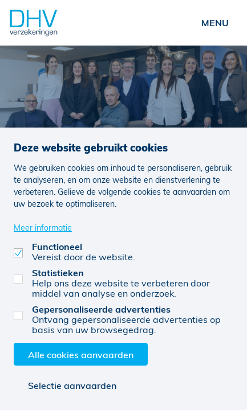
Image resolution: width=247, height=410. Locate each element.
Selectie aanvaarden (72, 385)
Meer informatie (43, 227)
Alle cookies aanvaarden (80, 354)
